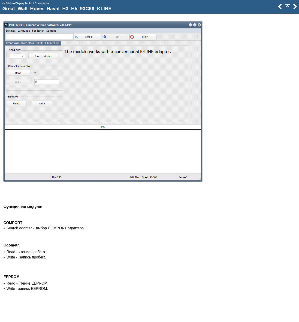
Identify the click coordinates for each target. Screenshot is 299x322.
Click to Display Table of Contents (25, 3)
